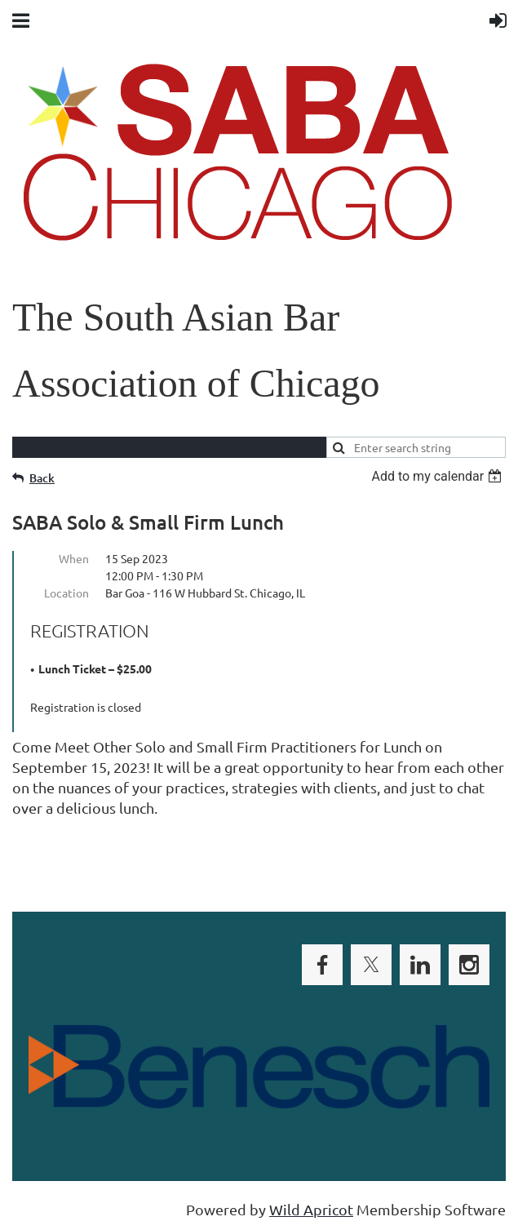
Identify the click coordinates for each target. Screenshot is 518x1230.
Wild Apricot (311, 1209)
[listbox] (438, 476)
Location (66, 592)
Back (42, 478)
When (74, 558)
